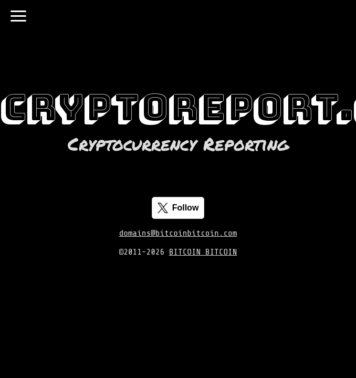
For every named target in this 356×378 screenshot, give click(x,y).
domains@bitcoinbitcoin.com (178, 233)
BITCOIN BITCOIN (203, 252)
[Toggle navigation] (18, 16)
